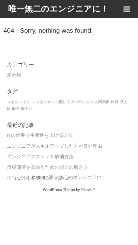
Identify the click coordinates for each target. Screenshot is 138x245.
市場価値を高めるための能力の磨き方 (47, 167)
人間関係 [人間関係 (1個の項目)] (101, 102)
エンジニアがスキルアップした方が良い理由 (54, 146)
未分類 (14, 75)
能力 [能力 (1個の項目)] (15, 109)
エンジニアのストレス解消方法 (40, 156)
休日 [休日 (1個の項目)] (114, 102)
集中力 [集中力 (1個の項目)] (26, 109)
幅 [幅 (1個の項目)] (9, 109)
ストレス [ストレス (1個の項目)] (26, 102)
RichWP (88, 189)
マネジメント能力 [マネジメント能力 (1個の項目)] (51, 102)
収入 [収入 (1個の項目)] (123, 102)
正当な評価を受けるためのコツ (40, 178)
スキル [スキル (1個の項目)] (12, 102)
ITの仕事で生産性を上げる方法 (40, 135)
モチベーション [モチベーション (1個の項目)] (80, 102)
